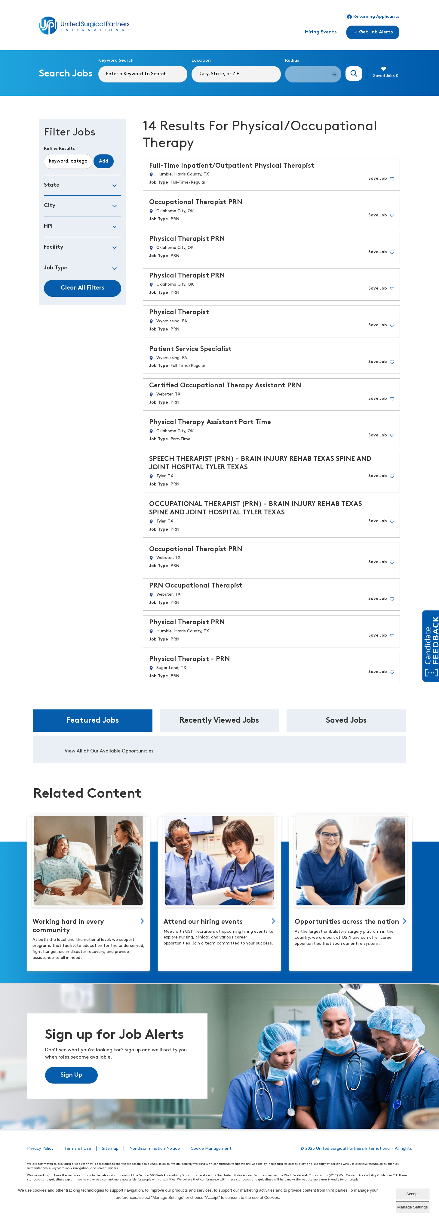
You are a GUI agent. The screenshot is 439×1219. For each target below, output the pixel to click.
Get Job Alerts (373, 32)
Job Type (55, 268)
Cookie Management (211, 1148)
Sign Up (71, 1075)
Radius (292, 60)
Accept (412, 1194)
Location (201, 60)
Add (103, 161)
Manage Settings (412, 1207)
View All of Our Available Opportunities (109, 751)
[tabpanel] (219, 749)
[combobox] (236, 74)
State (51, 185)
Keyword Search (116, 60)
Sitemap (110, 1148)
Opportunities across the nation (347, 922)
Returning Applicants (373, 16)
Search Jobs (354, 73)
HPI (48, 226)
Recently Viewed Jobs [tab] (219, 721)
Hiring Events (321, 32)
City (49, 206)
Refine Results (59, 149)
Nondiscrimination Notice (154, 1148)
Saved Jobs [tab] (346, 721)
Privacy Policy (40, 1148)
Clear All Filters (82, 288)
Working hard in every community (68, 926)
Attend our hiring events (203, 922)
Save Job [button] (377, 178)
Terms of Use (77, 1148)
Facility (53, 247)
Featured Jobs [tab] (92, 721)
